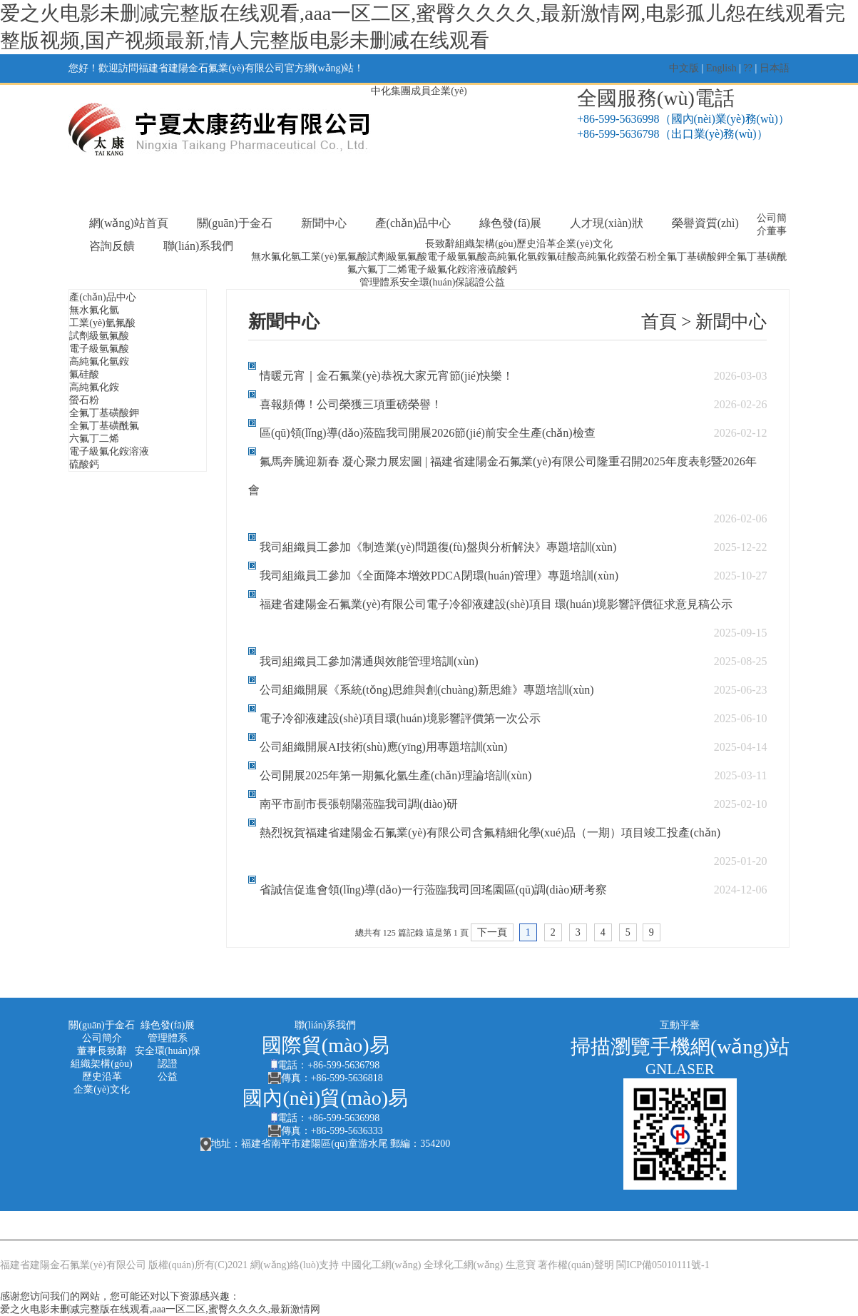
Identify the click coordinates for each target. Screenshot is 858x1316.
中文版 (684, 68)
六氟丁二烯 (382, 269)
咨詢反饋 (112, 246)
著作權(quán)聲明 (576, 1265)
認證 (475, 282)
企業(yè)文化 (584, 243)
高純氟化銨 (602, 256)
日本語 (775, 68)
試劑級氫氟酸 (397, 256)
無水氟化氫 (276, 256)
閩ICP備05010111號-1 (662, 1265)
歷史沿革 (536, 243)
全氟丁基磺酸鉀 (692, 256)
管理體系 (379, 282)
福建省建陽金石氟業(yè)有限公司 (73, 1265)
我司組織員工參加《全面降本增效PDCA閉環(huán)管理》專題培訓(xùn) (439, 576)
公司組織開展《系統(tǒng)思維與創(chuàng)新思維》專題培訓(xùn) (427, 690)
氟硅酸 (562, 256)
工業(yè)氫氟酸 (334, 256)
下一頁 (492, 932)
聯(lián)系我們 (198, 246)
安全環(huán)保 (432, 282)
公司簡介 (102, 1038)
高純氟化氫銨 (517, 256)
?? (748, 68)
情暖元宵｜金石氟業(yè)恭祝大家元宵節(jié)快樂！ (387, 376)
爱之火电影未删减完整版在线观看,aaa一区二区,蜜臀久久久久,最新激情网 (160, 1309)
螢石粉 (642, 256)
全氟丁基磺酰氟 (104, 425)
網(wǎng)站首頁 (128, 223)
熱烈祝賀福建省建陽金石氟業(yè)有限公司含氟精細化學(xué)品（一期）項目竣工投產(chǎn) (490, 832)
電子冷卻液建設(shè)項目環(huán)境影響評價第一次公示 (400, 718)
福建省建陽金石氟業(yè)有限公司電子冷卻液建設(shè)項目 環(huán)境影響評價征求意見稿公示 (496, 604)
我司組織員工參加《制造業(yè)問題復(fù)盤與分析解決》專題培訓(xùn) (438, 547)
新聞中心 (324, 223)
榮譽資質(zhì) (705, 223)
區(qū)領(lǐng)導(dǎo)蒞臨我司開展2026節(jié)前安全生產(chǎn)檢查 (428, 433)
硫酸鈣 (502, 269)
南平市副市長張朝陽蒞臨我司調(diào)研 (359, 804)
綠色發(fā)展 (510, 223)
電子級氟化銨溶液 (447, 269)
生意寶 (521, 1265)
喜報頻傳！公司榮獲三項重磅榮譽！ (351, 404)
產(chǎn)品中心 (413, 223)
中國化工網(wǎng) (381, 1265)
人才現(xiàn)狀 (606, 223)
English (721, 68)
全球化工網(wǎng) (463, 1265)
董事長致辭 (102, 1051)
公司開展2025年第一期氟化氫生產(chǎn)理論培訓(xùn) (395, 775)
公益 (495, 282)
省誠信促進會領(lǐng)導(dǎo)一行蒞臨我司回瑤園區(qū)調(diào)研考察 (434, 890)
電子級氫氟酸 (457, 256)
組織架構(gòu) (485, 243)
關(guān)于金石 (234, 223)
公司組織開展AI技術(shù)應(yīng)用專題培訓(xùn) (384, 747)
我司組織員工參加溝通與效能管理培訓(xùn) (369, 661)
